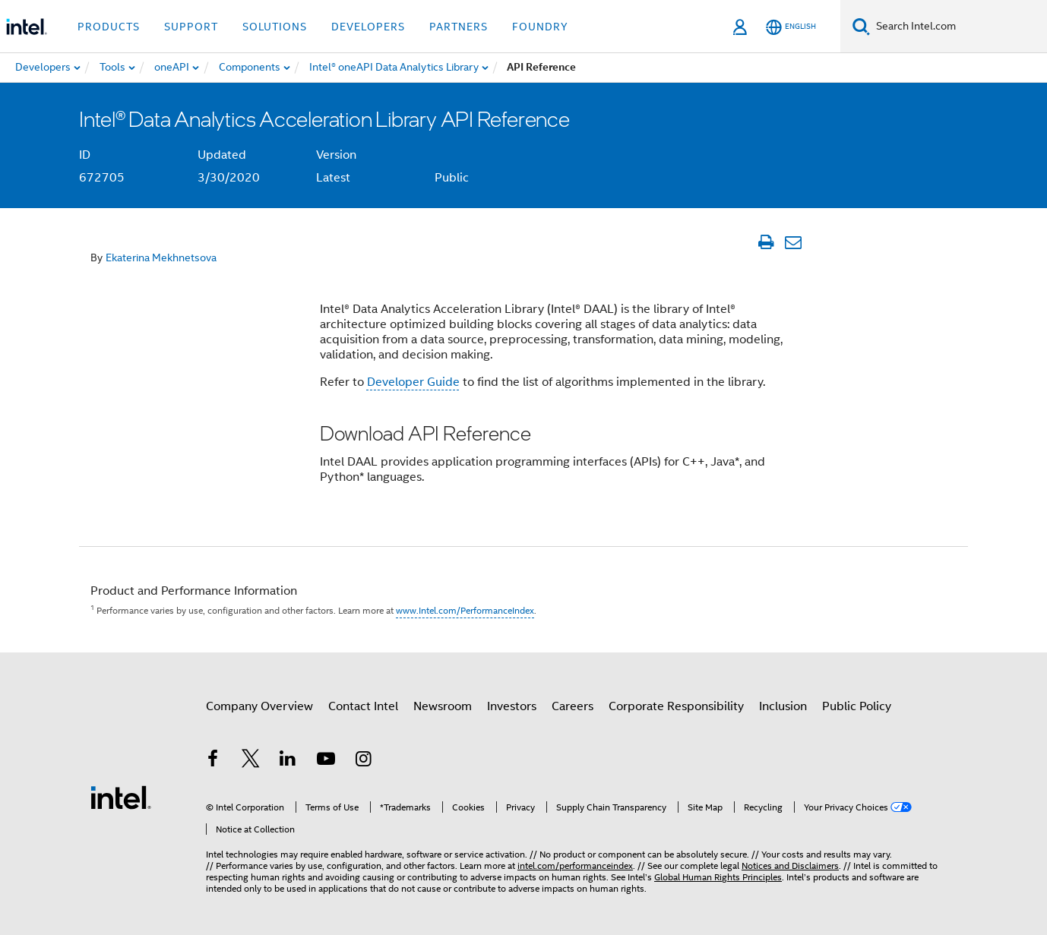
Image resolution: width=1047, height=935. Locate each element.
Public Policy (856, 706)
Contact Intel (363, 706)
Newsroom (442, 706)
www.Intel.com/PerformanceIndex (465, 610)
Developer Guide (413, 382)
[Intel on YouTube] (326, 761)
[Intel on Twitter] (251, 761)
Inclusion (783, 706)
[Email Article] (793, 242)
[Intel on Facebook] (213, 761)
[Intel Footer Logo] (120, 796)
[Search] (861, 26)
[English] (791, 27)
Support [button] (191, 26)
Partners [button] (458, 26)
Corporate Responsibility (676, 706)
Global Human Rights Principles (718, 877)
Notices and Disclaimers (790, 865)
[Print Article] (765, 242)
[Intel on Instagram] (363, 761)
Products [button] (108, 26)
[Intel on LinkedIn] (288, 761)
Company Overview (259, 706)
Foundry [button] (540, 26)
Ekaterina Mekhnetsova (161, 257)
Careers (572, 706)
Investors (511, 706)
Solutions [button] (274, 26)
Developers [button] (368, 26)
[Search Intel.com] (958, 26)
